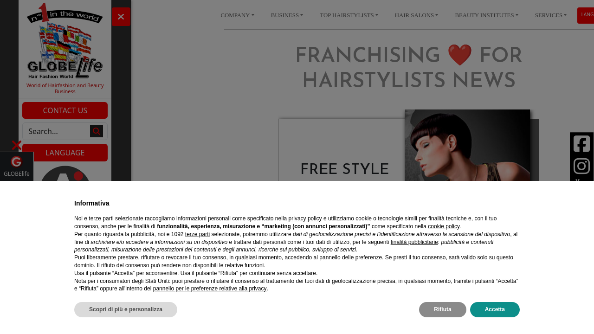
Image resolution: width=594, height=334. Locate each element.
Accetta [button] (495, 309)
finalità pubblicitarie (414, 242)
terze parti (197, 234)
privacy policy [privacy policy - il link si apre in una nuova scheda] (305, 218)
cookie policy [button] (443, 226)
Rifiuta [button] (442, 309)
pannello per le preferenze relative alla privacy (210, 288)
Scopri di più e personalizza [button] (125, 309)
